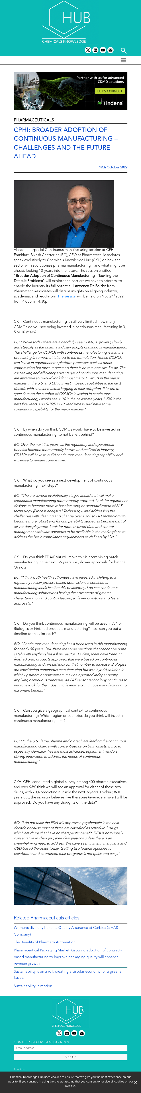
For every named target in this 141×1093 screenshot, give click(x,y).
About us (19, 1069)
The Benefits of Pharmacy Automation (45, 942)
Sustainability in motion (33, 986)
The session (66, 296)
